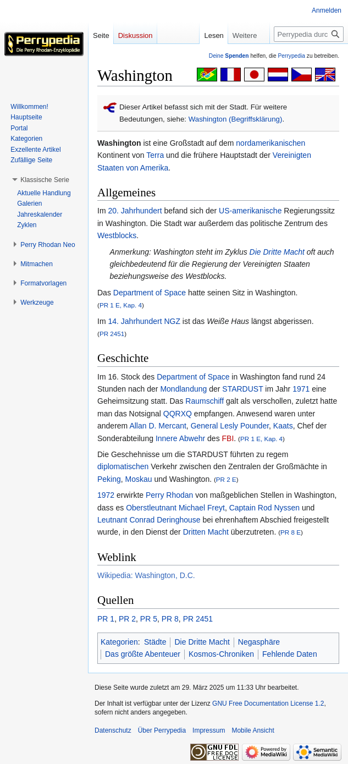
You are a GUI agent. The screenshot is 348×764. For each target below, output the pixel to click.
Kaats (283, 425)
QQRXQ (177, 413)
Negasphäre (259, 641)
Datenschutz (113, 730)
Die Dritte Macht (277, 252)
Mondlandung (183, 388)
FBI (228, 438)
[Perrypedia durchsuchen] (309, 34)
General (204, 425)
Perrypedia (291, 56)
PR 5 (148, 618)
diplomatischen (122, 466)
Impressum (208, 730)
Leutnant (112, 519)
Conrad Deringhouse (164, 519)
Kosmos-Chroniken (221, 654)
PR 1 (105, 618)
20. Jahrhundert (135, 210)
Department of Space (149, 292)
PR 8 (170, 618)
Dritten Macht (206, 531)
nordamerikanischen (270, 143)
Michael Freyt (202, 507)
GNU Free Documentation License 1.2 (268, 703)
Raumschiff (204, 401)
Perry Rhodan (169, 495)
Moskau (138, 479)
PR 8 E (290, 532)
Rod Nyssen (279, 507)
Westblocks (116, 235)
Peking (109, 479)
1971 (301, 388)
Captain (242, 507)
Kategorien (119, 641)
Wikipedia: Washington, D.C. (146, 575)
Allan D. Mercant (157, 425)
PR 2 (127, 618)
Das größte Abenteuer (142, 654)
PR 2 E (226, 479)
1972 (105, 495)
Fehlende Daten (289, 654)
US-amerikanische (250, 210)
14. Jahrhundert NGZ (144, 321)
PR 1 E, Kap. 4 (121, 305)
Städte (155, 641)
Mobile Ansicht (252, 730)
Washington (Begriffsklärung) (236, 119)
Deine (229, 56)
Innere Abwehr (180, 438)
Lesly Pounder (244, 425)
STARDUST (242, 388)
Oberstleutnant (151, 507)
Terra (155, 155)
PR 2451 (112, 333)
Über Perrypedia (162, 730)
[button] (44, 180)
